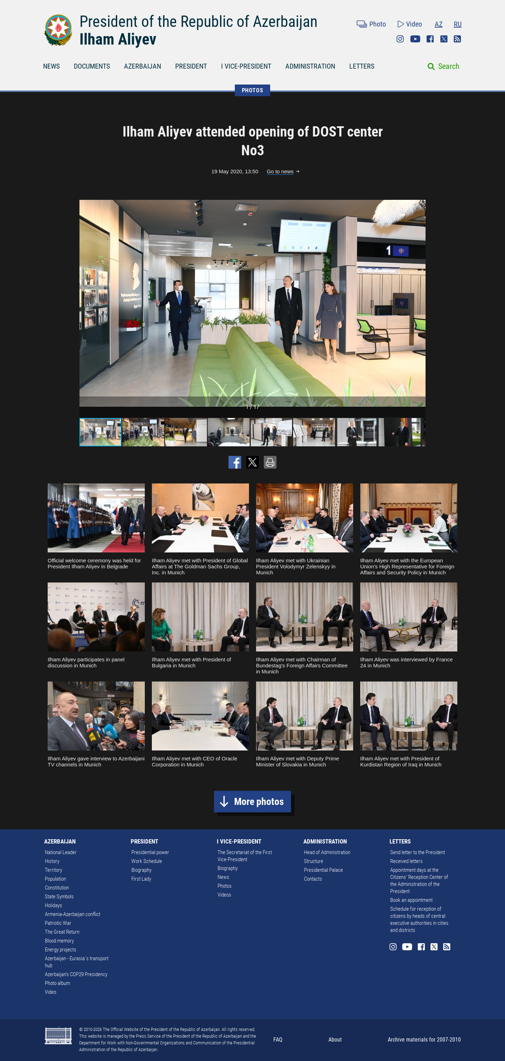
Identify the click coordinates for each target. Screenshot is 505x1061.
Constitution (57, 888)
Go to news (280, 171)
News (223, 877)
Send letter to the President (417, 852)
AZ (438, 24)
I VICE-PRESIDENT (246, 66)
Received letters (406, 861)
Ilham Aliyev (117, 39)
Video (414, 24)
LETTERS (361, 66)
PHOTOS (252, 90)
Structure (313, 861)
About (335, 1040)
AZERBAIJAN (142, 66)
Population (55, 879)
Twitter (443, 38)
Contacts (313, 879)
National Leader (61, 852)
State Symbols (59, 896)
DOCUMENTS (92, 66)
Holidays (53, 905)
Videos (224, 895)
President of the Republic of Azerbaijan (198, 21)
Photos (225, 886)
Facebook (430, 38)
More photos (259, 801)
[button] (419, 303)
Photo (377, 24)
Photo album (57, 983)
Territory (53, 870)
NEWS (51, 66)
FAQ (278, 1040)
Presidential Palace (323, 870)
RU (458, 24)
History (52, 861)
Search (448, 66)
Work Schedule (146, 861)
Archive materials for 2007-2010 (424, 1040)
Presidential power (150, 852)
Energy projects (60, 949)
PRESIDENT (191, 66)
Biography (141, 870)
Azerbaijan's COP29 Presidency (76, 974)
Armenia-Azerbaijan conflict (72, 914)
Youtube (415, 38)
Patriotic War (58, 923)
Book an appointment (411, 900)
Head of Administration (327, 852)
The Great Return (62, 932)
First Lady (141, 879)
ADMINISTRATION (310, 66)
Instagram (400, 38)
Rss (457, 38)
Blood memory (59, 941)
